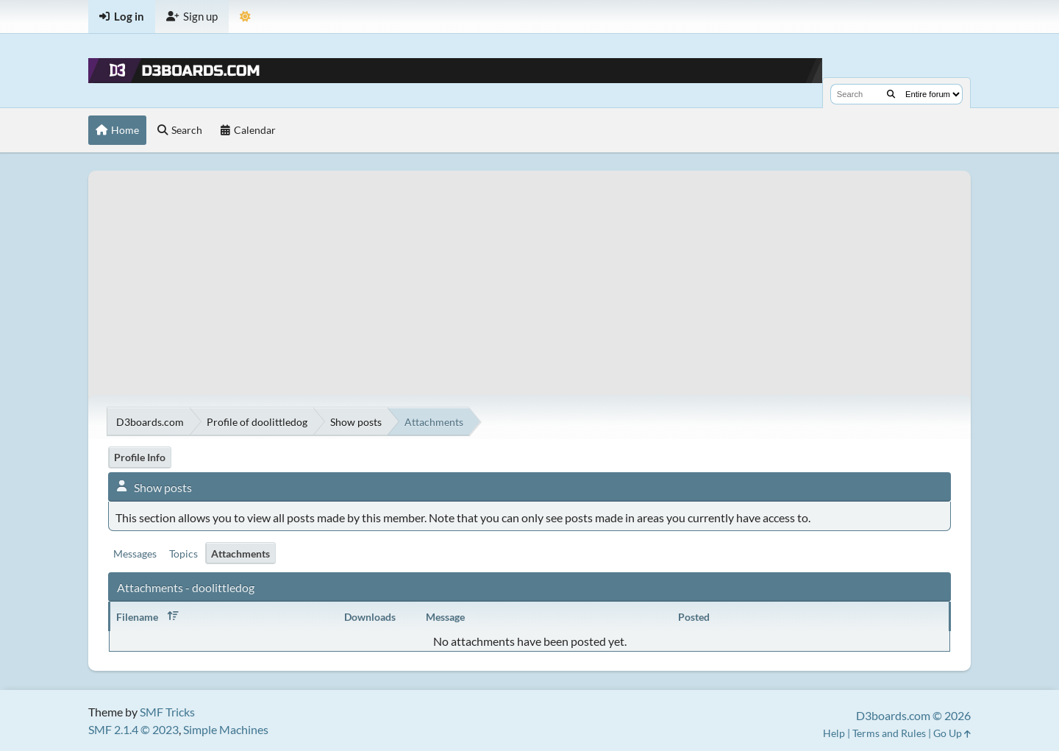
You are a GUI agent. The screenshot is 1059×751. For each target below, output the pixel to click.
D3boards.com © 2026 (913, 715)
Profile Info (139, 457)
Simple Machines (225, 729)
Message (445, 617)
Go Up (952, 733)
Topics (183, 553)
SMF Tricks (167, 712)
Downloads (370, 617)
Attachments (240, 553)
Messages (135, 553)
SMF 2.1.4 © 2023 (133, 729)
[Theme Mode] (245, 16)
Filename (150, 617)
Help (834, 733)
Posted (694, 617)
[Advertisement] (529, 274)
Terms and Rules (889, 733)
